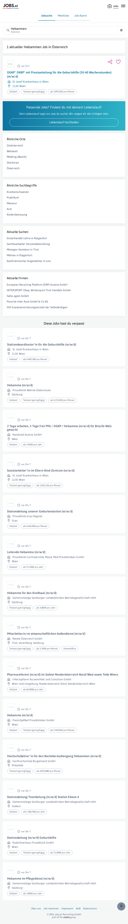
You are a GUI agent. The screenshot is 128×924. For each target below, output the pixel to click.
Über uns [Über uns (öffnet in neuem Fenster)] (36, 908)
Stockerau (13, 162)
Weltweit (12, 151)
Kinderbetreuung (17, 214)
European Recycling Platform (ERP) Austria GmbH (37, 284)
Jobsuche (46, 15)
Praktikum (13, 197)
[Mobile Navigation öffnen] (123, 6)
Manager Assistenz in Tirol (23, 249)
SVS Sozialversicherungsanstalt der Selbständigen (37, 307)
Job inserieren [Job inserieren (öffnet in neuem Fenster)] (51, 908)
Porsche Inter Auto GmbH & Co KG (27, 301)
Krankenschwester (18, 191)
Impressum (67, 908)
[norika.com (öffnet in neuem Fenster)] (64, 917)
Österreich (60, 47)
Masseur (12, 203)
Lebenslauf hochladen (64, 122)
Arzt (9, 208)
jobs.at (58, 914)
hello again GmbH (18, 295)
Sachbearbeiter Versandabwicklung (28, 243)
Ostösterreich (15, 145)
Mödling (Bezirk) (17, 156)
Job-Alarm (80, 15)
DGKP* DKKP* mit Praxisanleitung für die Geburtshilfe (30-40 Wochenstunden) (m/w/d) (59, 74)
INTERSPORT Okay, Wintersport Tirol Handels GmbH (39, 290)
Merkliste (63, 15)
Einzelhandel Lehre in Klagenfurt (27, 238)
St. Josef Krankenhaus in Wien (30, 81)
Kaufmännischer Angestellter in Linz (29, 260)
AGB (78, 908)
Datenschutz (90, 908)
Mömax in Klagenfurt (19, 255)
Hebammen (32, 47)
